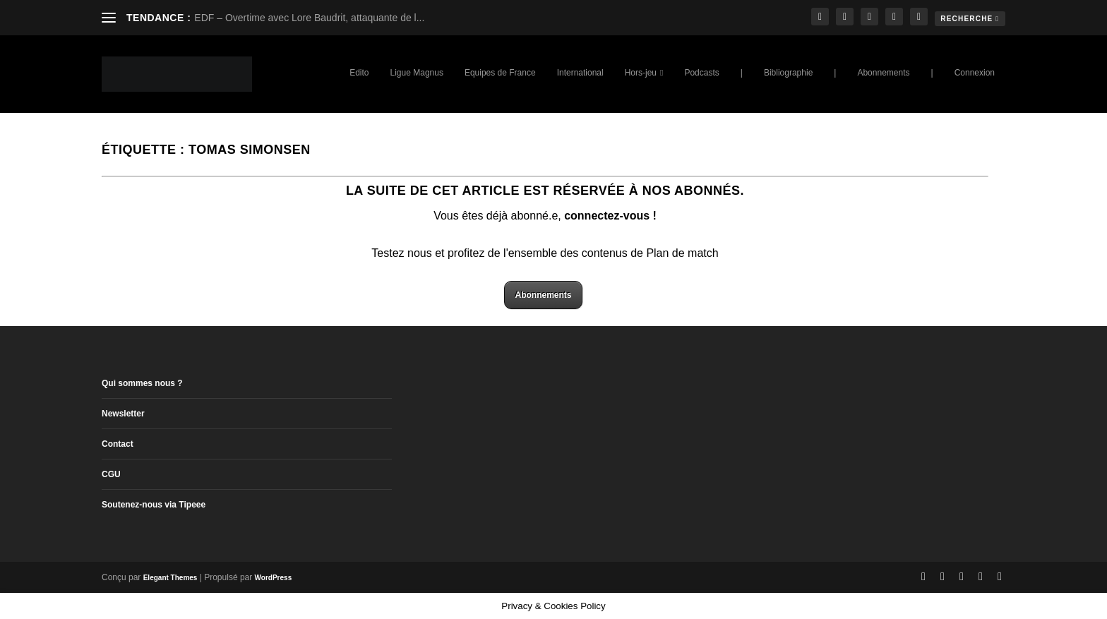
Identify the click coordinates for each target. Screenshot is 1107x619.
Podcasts (701, 73)
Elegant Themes (170, 578)
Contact (117, 444)
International (580, 73)
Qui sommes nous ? (142, 383)
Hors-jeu (641, 73)
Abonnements (883, 73)
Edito (359, 73)
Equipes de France (500, 73)
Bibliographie (788, 73)
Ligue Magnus (416, 73)
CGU (111, 474)
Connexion (975, 73)
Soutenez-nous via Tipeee (153, 505)
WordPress (273, 578)
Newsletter (123, 414)
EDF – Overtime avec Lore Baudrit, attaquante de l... (309, 17)
